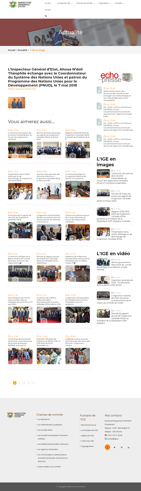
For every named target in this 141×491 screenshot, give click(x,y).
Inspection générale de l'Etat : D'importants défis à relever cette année (115, 282)
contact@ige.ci (112, 439)
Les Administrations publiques (50, 424)
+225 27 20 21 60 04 (114, 435)
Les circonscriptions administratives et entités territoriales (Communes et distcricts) (53, 457)
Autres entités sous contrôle (49, 466)
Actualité (118, 3)
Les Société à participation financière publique (53, 437)
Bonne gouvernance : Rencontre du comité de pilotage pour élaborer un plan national (114, 266)
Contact (48, 10)
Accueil (48, 3)
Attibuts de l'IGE (87, 435)
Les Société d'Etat (45, 430)
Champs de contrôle (84, 3)
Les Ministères (44, 419)
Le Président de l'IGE (89, 430)
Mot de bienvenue (88, 425)
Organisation (104, 3)
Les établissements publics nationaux (53, 444)
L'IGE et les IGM (87, 441)
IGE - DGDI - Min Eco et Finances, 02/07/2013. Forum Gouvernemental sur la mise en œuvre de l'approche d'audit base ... (118, 127)
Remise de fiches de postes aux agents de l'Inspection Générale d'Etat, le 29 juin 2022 (114, 197)
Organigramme (87, 446)
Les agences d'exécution (48, 449)
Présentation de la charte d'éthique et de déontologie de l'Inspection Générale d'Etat (114, 235)
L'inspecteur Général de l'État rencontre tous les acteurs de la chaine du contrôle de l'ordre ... (114, 299)
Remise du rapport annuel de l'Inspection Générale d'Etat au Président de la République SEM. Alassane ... (114, 318)
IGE (57, 486)
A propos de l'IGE (63, 3)
